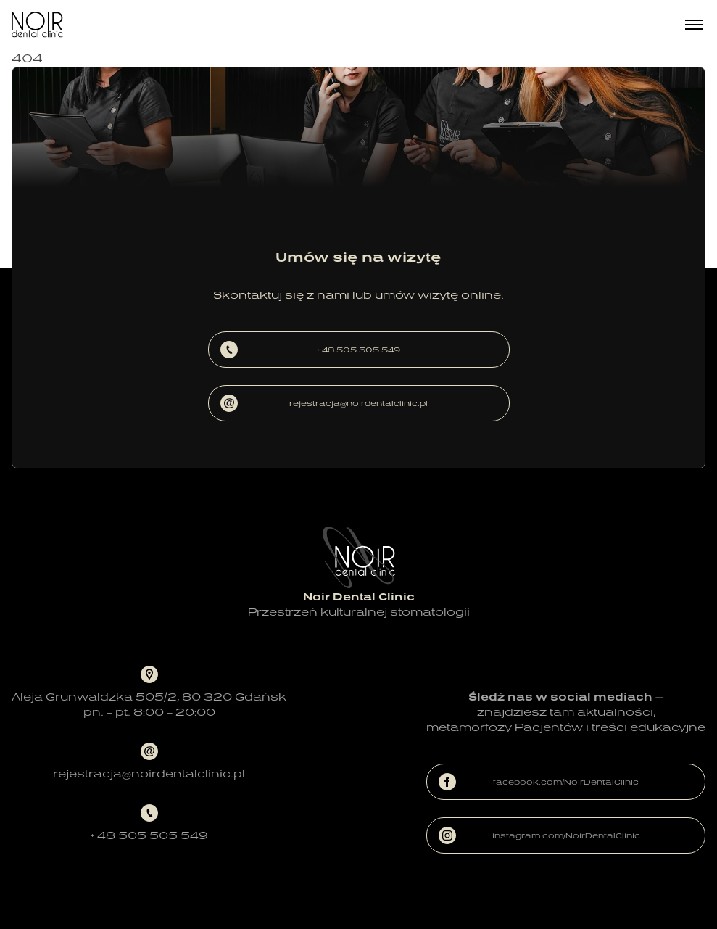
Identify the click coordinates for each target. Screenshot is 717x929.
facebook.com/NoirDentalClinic (539, 781)
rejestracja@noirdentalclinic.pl (324, 403)
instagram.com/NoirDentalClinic (539, 835)
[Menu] (693, 24)
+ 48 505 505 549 (310, 349)
